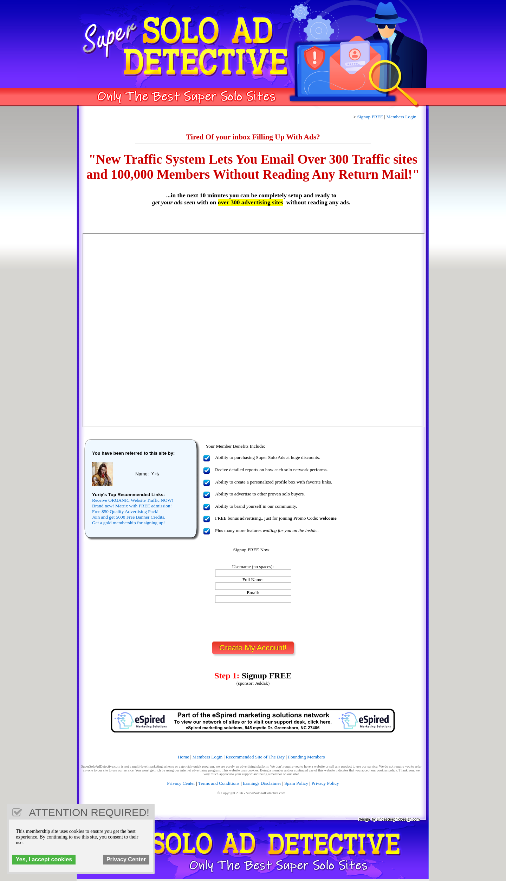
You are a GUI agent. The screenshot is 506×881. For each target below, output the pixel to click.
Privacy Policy (325, 783)
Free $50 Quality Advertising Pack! (125, 511)
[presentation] (253, 622)
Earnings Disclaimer (262, 783)
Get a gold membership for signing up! (128, 522)
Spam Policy (296, 783)
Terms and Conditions (219, 783)
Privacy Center (181, 783)
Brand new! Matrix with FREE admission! (132, 505)
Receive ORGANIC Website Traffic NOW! (133, 500)
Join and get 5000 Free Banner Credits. (128, 517)
